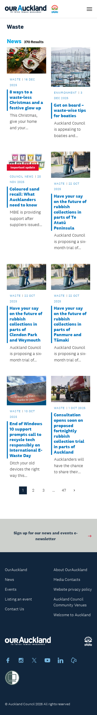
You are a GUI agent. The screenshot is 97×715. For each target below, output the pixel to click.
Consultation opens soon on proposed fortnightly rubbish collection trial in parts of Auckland (69, 433)
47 (64, 490)
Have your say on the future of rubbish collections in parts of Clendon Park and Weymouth (26, 324)
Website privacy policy (73, 589)
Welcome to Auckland (72, 614)
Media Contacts (67, 579)
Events (10, 589)
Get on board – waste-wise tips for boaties (70, 110)
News (9, 579)
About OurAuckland (70, 569)
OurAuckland (16, 569)
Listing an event (18, 599)
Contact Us (14, 609)
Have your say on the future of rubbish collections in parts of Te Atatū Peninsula (70, 212)
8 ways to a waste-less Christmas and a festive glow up (26, 100)
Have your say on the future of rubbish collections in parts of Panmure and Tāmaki (70, 324)
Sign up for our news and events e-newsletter (53, 536)
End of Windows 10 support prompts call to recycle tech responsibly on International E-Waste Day (26, 439)
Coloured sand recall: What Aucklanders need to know (24, 197)
